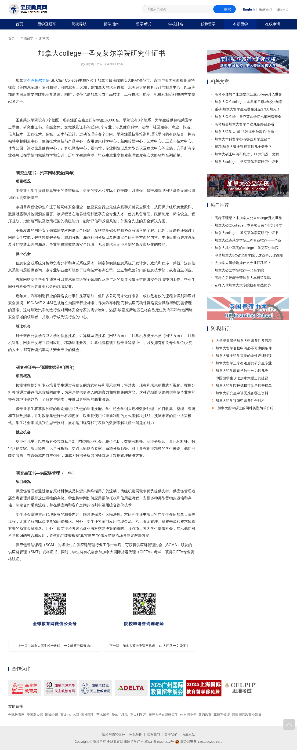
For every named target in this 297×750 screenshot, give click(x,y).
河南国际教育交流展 (247, 715)
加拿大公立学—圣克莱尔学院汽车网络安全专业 (248, 118)
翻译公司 (51, 715)
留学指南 (111, 24)
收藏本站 (188, 734)
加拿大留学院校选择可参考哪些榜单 (241, 386)
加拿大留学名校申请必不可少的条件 (241, 348)
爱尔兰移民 (120, 715)
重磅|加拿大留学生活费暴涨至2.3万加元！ (247, 109)
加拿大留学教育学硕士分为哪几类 (239, 371)
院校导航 (79, 24)
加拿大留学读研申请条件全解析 (238, 401)
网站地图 (135, 734)
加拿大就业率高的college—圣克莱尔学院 (247, 248)
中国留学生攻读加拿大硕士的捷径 (239, 378)
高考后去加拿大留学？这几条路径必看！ (246, 124)
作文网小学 (188, 715)
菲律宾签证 (222, 715)
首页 (19, 24)
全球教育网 (16, 715)
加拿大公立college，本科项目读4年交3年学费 (249, 103)
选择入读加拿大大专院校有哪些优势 (243, 285)
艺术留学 (103, 715)
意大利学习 (138, 715)
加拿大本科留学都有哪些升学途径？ (243, 139)
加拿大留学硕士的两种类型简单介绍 (242, 408)
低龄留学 (208, 24)
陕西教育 (205, 715)
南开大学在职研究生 (163, 715)
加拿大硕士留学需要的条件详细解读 (241, 356)
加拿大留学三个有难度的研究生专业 (241, 363)
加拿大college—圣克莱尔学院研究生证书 (247, 162)
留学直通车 (46, 24)
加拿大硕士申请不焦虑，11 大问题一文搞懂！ (155, 646)
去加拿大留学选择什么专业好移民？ (243, 263)
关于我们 (170, 734)
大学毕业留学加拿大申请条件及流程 (241, 341)
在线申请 (272, 24)
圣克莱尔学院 (38, 80)
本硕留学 (240, 24)
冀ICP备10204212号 (159, 741)
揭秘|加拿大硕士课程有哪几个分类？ (243, 147)
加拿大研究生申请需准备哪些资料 (239, 393)
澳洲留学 (87, 715)
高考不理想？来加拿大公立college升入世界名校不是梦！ (248, 95)
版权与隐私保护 (113, 734)
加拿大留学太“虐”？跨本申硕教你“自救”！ (247, 132)
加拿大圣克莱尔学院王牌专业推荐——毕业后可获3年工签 (248, 241)
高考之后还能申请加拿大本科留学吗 (243, 278)
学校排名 (175, 24)
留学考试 (143, 24)
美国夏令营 (35, 715)
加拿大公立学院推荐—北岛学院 (239, 270)
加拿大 (44, 38)
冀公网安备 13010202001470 (199, 741)
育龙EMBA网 (70, 715)
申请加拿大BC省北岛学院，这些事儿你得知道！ (249, 256)
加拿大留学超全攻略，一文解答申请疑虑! (61, 646)
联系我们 (265, 9)
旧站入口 (282, 9)
